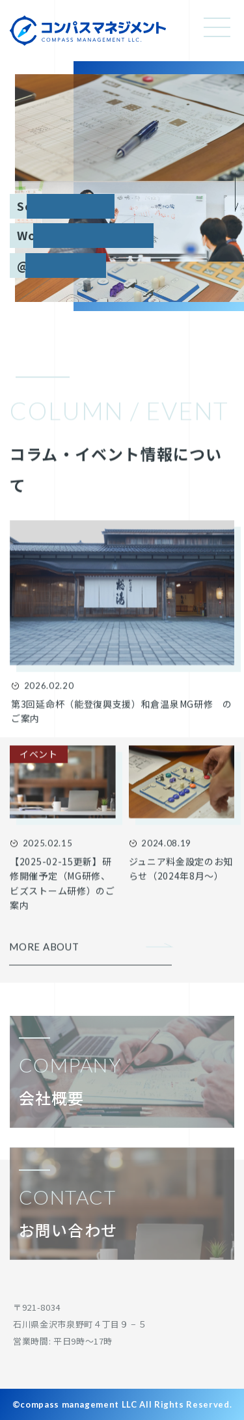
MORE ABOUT (44, 953)
